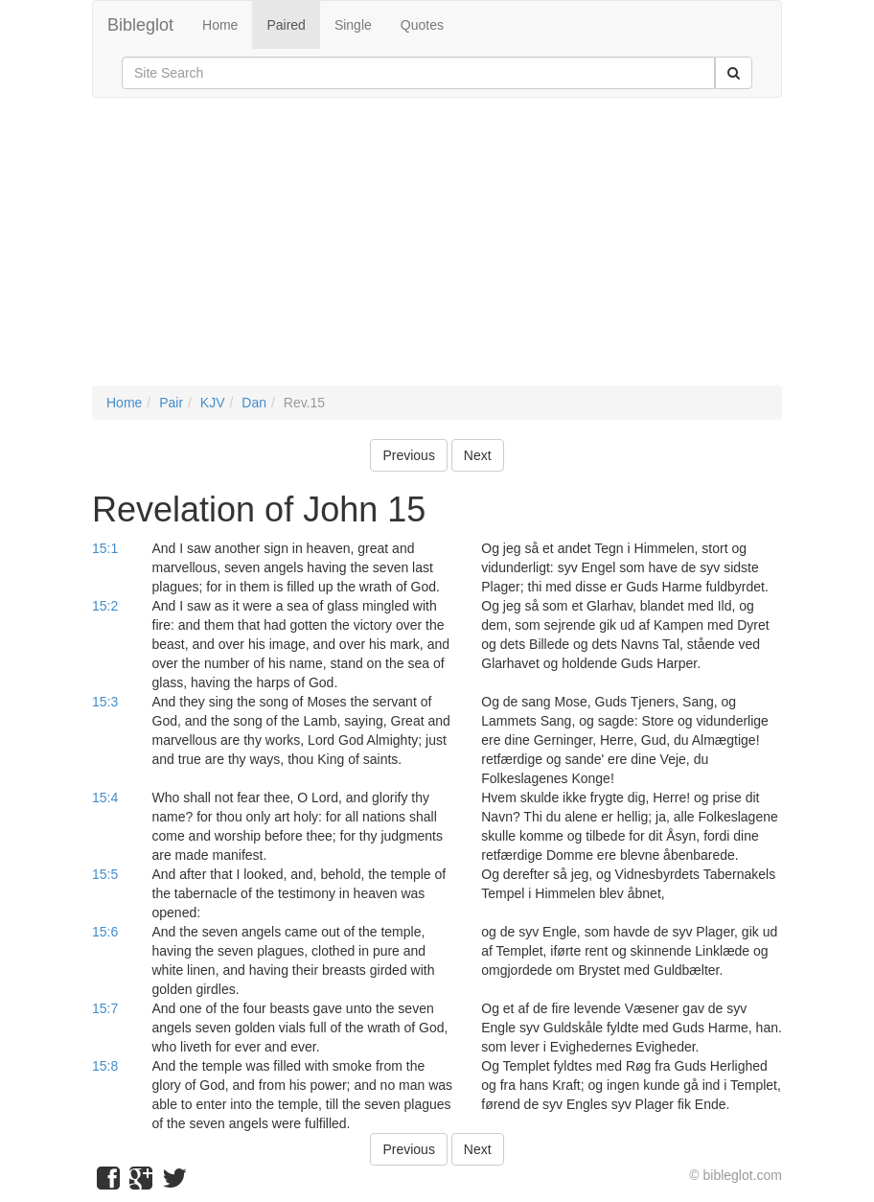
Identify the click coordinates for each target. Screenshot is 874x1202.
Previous (408, 455)
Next (478, 455)
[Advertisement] (437, 251)
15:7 (105, 1008)
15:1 (105, 548)
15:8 (105, 1066)
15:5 (105, 874)
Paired (285, 25)
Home (220, 25)
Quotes (422, 25)
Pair (171, 402)
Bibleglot (140, 25)
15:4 (105, 797)
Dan (254, 402)
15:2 (105, 605)
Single (353, 25)
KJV (212, 402)
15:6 (105, 931)
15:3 (105, 701)
